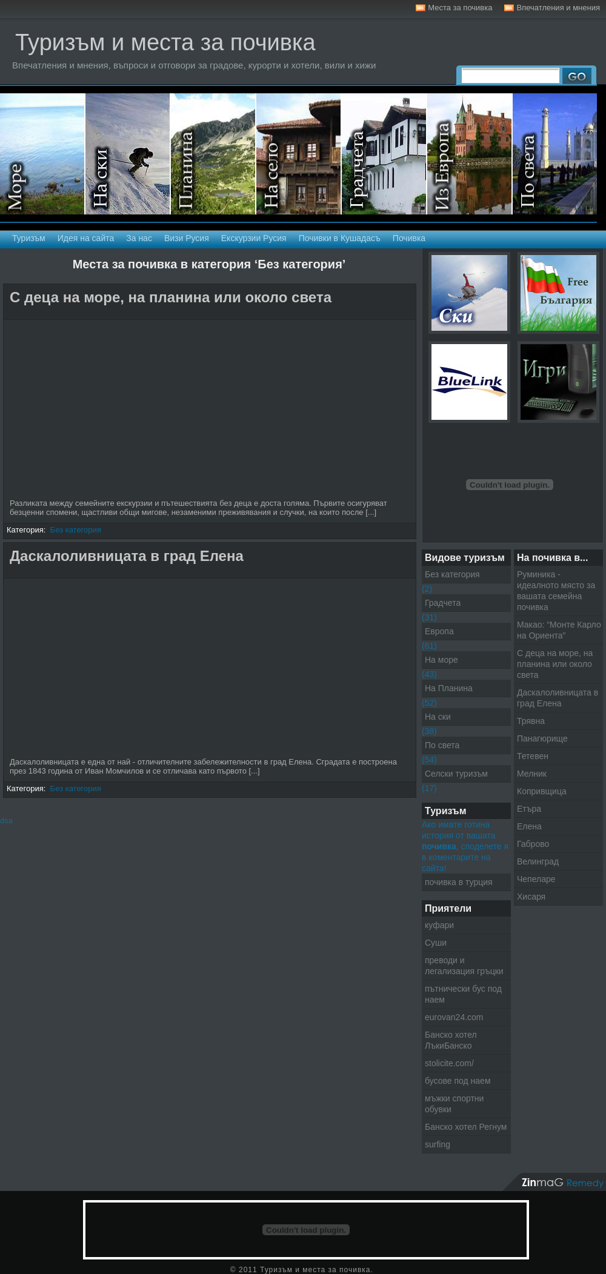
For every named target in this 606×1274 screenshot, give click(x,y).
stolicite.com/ (449, 1063)
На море (42, 153)
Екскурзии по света (555, 153)
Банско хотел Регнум (466, 1127)
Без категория (75, 529)
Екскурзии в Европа (470, 153)
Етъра (529, 809)
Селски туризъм (299, 153)
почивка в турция (459, 882)
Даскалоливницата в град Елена (127, 556)
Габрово (533, 844)
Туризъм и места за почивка (165, 42)
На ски (128, 153)
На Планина (449, 688)
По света (442, 745)
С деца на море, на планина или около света (170, 297)
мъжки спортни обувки (454, 1103)
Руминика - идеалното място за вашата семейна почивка (556, 590)
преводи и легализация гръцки (464, 965)
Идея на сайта (86, 238)
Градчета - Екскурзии (384, 153)
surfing (437, 1144)
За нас (139, 238)
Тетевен (532, 756)
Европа (439, 631)
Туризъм (28, 238)
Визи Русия (186, 238)
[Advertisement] (108, 411)
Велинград (538, 861)
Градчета (443, 603)
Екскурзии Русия (254, 238)
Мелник (532, 773)
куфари (439, 925)
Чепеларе (536, 879)
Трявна (531, 721)
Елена (529, 826)
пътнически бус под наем (463, 994)
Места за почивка (460, 7)
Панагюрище (542, 738)
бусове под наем (458, 1081)
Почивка (409, 238)
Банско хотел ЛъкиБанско (451, 1040)
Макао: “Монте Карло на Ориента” (559, 630)
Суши (436, 942)
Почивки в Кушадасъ (340, 238)
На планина (213, 153)
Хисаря (531, 896)
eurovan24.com (454, 1017)
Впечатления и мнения (558, 7)
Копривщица (542, 791)
